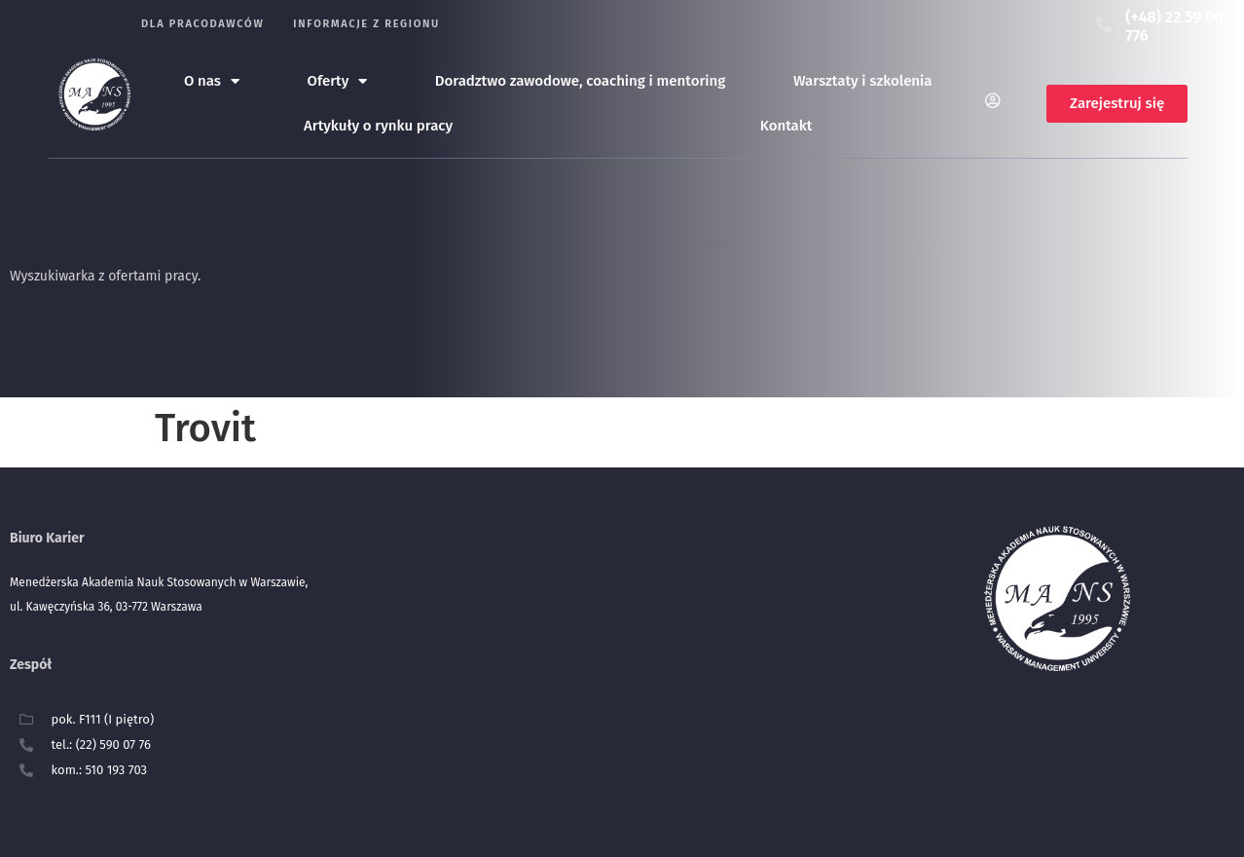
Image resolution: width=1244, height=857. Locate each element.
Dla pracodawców (202, 24)
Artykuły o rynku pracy (378, 125)
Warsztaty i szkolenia (863, 81)
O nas (211, 81)
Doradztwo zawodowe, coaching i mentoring (580, 81)
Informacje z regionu (366, 24)
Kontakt (786, 125)
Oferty (338, 81)
